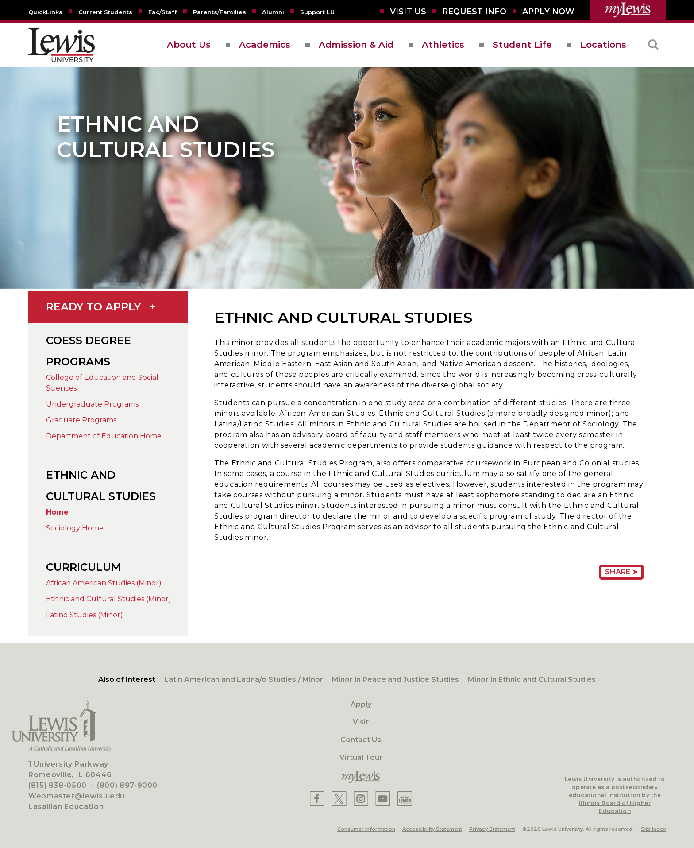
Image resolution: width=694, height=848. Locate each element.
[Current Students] (105, 11)
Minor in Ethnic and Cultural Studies (532, 679)
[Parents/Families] (219, 11)
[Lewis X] (339, 798)
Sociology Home (75, 528)
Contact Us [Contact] (360, 740)
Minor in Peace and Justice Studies (395, 679)
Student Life (522, 44)
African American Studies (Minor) (104, 583)
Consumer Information (366, 829)
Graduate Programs (81, 420)
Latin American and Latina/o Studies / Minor (243, 679)
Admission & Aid (356, 44)
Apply (361, 704)
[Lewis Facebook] (317, 798)
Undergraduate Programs (92, 404)
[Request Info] (474, 11)
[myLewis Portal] (628, 10)
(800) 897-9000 (127, 785)
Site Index (653, 829)
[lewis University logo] (61, 45)
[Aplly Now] (548, 11)
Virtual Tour (360, 757)
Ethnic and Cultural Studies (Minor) (108, 599)
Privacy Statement (492, 829)
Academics (264, 44)
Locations (603, 44)
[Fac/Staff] (162, 11)
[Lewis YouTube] (382, 798)
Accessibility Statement (432, 829)
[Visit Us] (408, 11)
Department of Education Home (104, 436)
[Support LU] (317, 11)
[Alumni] (273, 11)
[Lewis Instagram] (361, 798)
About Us (189, 44)
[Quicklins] (45, 11)
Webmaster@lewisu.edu (76, 796)
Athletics (443, 44)
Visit (361, 722)
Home (57, 512)
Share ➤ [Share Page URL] (621, 572)
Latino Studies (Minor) (84, 615)
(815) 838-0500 (57, 785)
